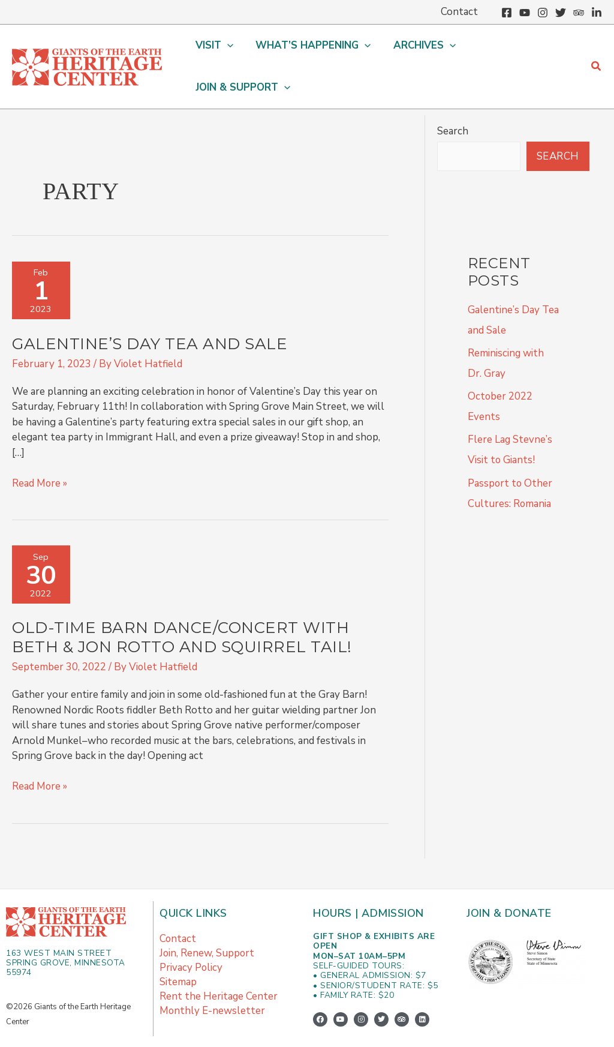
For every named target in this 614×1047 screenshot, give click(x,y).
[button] (216, 53)
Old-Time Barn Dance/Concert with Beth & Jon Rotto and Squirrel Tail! (182, 612)
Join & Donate (509, 887)
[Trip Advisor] (578, 12)
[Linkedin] (596, 12)
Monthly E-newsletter (212, 985)
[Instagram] (542, 12)
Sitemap (178, 956)
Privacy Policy (191, 942)
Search (452, 105)
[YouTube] (524, 12)
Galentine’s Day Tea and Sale (149, 317)
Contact (178, 913)
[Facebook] (506, 12)
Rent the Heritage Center (218, 970)
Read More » (40, 456)
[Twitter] (560, 12)
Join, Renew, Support (207, 927)
